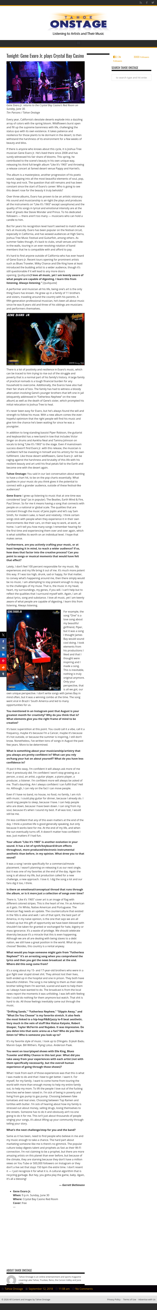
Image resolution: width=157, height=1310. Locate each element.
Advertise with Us (146, 1299)
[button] (78, 42)
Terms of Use (129, 1299)
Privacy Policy (114, 1299)
